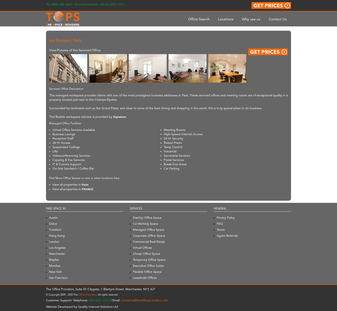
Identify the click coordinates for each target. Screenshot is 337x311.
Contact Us (278, 19)
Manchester (57, 253)
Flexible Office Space (147, 271)
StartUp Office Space (147, 217)
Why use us (251, 19)
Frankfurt (55, 229)
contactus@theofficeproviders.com (144, 300)
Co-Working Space (145, 223)
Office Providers (87, 294)
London (54, 241)
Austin (53, 217)
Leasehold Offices (145, 277)
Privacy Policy (226, 217)
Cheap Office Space (146, 253)
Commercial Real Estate (149, 241)
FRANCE (87, 189)
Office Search (199, 19)
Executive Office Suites (148, 265)
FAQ (220, 223)
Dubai (53, 223)
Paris (85, 184)
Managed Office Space (148, 229)
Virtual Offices (142, 247)
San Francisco (58, 277)
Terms (221, 229)
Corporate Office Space (149, 235)
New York (55, 271)
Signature (119, 116)
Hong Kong (57, 235)
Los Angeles (57, 247)
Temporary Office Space (149, 259)
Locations (225, 19)
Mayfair (54, 259)
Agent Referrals (227, 235)
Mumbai (54, 265)
